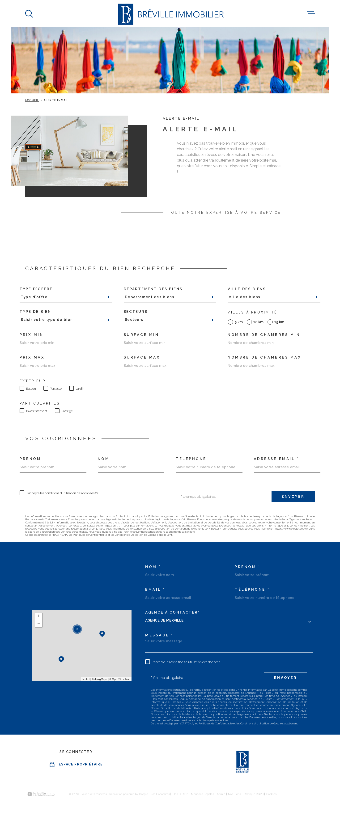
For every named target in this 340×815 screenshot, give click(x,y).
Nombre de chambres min (264, 335)
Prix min (31, 335)
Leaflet (86, 679)
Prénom (30, 459)
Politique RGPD (254, 794)
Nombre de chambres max (264, 357)
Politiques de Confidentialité (90, 534)
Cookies (271, 794)
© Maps (99, 679)
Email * (155, 589)
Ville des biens (247, 289)
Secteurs (136, 311)
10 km (258, 322)
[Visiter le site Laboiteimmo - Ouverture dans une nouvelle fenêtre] (41, 794)
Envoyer (293, 496)
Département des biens (153, 289)
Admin (221, 794)
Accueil (32, 100)
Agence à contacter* (172, 612)
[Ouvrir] (29, 13)
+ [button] (38, 616)
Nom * (153, 567)
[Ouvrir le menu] (311, 13)
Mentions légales (202, 794)
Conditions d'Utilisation (129, 534)
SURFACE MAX (142, 357)
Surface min (141, 335)
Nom (104, 459)
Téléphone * (252, 589)
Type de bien (35, 311)
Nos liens (234, 794)
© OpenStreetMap (119, 679)
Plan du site (180, 794)
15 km (279, 322)
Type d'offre (36, 289)
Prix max (32, 357)
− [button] (38, 623)
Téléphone (191, 459)
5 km (239, 322)
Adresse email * (276, 459)
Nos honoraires (160, 794)
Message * (159, 635)
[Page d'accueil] (170, 13)
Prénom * (247, 567)
